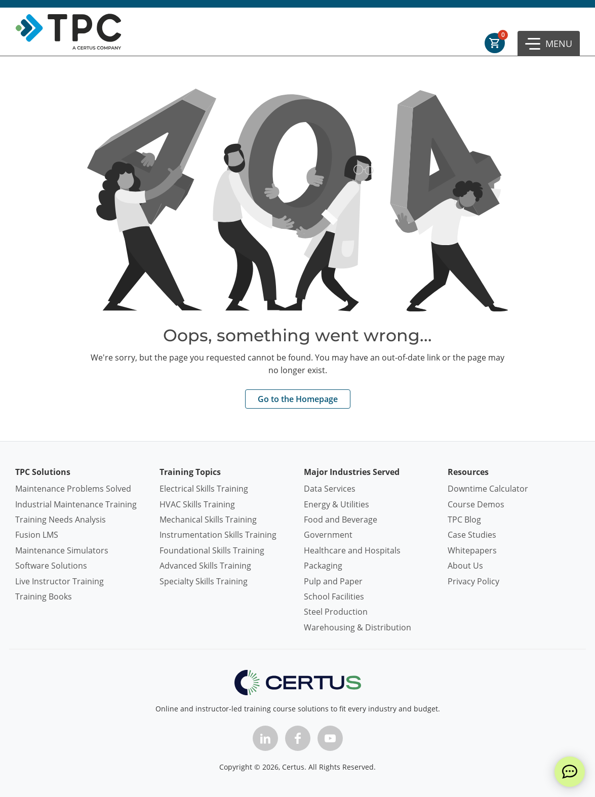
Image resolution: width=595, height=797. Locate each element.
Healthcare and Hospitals (352, 550)
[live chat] (569, 771)
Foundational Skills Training (212, 550)
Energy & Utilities (336, 504)
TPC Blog (464, 519)
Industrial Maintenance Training (76, 504)
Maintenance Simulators (61, 550)
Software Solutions (51, 565)
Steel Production (336, 611)
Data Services (329, 488)
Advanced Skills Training (205, 565)
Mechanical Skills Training (208, 519)
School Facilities (334, 596)
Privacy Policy (473, 581)
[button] (549, 43)
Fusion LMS (36, 534)
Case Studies (472, 534)
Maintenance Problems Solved (73, 488)
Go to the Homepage (298, 399)
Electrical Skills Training (204, 488)
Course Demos (476, 504)
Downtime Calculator (488, 488)
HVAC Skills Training (197, 504)
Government (328, 534)
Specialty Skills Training (204, 581)
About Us (465, 565)
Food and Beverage (340, 519)
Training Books (43, 596)
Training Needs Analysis (60, 519)
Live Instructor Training (59, 581)
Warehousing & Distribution (357, 627)
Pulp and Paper (333, 581)
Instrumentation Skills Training (218, 534)
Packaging (323, 565)
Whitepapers (472, 550)
